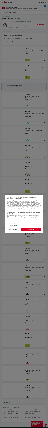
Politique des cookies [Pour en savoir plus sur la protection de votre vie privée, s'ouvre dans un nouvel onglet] (26, 210)
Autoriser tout (31, 229)
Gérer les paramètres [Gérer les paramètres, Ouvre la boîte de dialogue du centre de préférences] (12, 229)
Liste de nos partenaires (12, 225)
